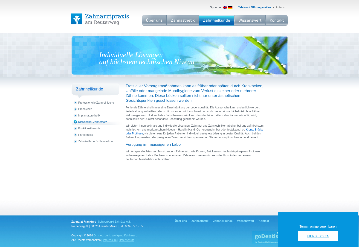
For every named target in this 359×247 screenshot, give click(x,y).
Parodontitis (85, 135)
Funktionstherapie (89, 128)
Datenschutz (126, 240)
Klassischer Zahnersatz (92, 122)
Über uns (154, 20)
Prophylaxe (85, 109)
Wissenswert (249, 20)
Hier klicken (318, 236)
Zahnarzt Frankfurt (83, 221)
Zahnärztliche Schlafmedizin (95, 141)
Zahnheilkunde (216, 20)
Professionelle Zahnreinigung (96, 102)
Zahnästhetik (183, 20)
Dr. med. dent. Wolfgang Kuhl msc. (115, 235)
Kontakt (277, 20)
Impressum (109, 240)
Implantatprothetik (89, 115)
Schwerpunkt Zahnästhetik (114, 221)
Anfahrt (280, 7)
